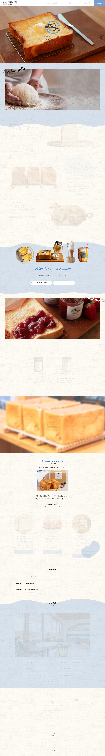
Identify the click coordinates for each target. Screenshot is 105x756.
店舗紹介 (71, 3)
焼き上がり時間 (25, 154)
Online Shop (63, 3)
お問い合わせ (99, 3)
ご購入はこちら (23, 551)
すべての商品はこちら (52, 504)
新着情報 (55, 3)
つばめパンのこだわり (38, 3)
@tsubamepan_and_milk (52, 713)
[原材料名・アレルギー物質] (13, 151)
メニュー (78, 3)
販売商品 (48, 3)
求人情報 (84, 3)
